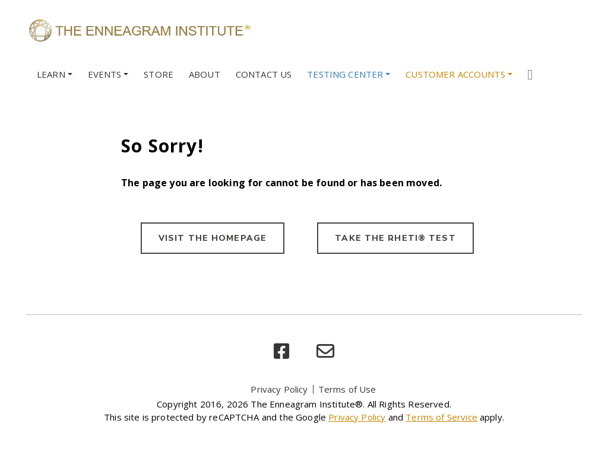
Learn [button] (51, 74)
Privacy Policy (279, 389)
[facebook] (281, 351)
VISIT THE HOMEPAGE (213, 238)
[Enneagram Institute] (139, 29)
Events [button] (105, 74)
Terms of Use (347, 389)
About (204, 74)
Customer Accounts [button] (455, 74)
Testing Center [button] (345, 74)
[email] (325, 351)
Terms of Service (441, 417)
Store (158, 74)
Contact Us (264, 74)
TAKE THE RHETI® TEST (395, 238)
